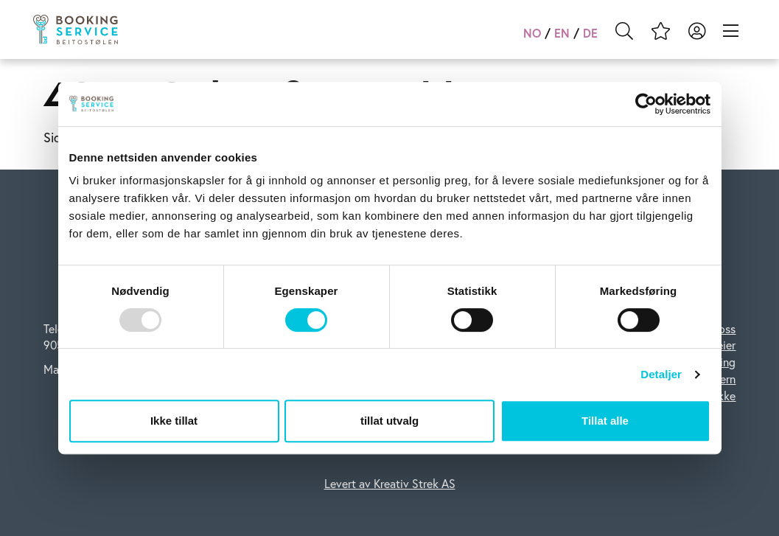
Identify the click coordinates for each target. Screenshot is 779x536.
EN (562, 33)
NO (532, 33)
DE (590, 33)
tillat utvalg (389, 420)
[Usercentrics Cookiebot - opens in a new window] (645, 104)
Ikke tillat (174, 420)
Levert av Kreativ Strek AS (389, 483)
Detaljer (661, 374)
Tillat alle (605, 420)
